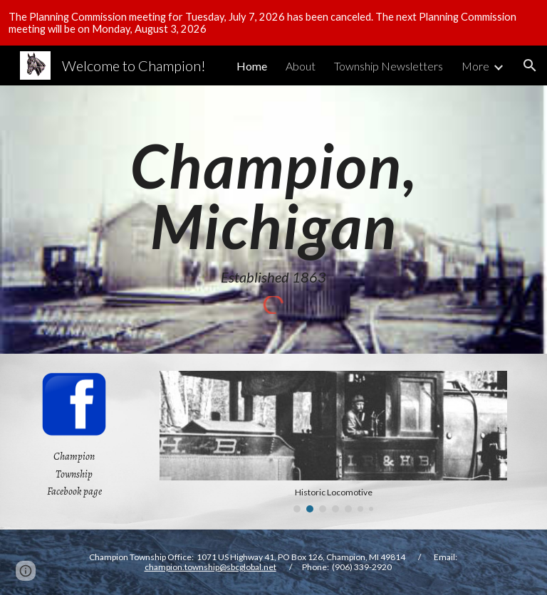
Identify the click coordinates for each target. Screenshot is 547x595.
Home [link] (251, 66)
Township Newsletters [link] (388, 66)
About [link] (301, 66)
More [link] (475, 66)
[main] (273, 210)
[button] (530, 65)
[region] (273, 23)
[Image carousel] (333, 441)
